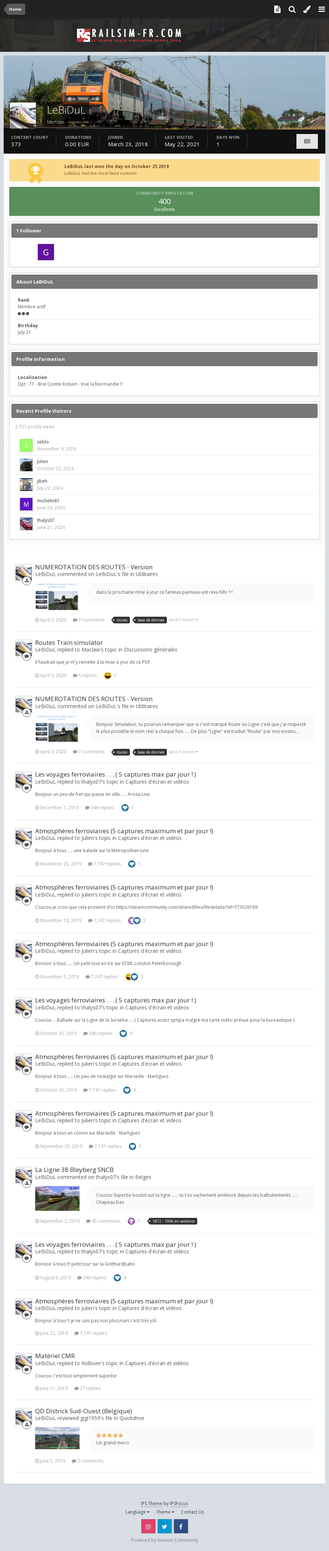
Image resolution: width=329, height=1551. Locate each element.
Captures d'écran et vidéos (157, 781)
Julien (42, 461)
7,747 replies (104, 864)
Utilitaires (147, 573)
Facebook (181, 1526)
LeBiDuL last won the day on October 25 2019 (116, 166)
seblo (43, 442)
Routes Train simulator (69, 642)
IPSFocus (179, 1503)
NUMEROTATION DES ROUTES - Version (93, 567)
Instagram (148, 1526)
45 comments (103, 1221)
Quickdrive (132, 1417)
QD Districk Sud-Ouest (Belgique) (83, 1411)
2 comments (87, 1461)
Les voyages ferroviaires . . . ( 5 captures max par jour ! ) (115, 774)
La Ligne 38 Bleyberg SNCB (74, 1169)
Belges (143, 1176)
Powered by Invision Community (164, 1540)
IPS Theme (151, 1503)
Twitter (165, 1526)
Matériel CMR (55, 1355)
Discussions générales (150, 649)
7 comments (88, 620)
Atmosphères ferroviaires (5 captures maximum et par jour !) (124, 831)
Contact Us (192, 1512)
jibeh (42, 481)
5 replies (85, 675)
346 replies (99, 807)
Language (137, 1512)
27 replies (87, 1388)
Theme (165, 1512)
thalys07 (45, 520)
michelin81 (48, 501)
